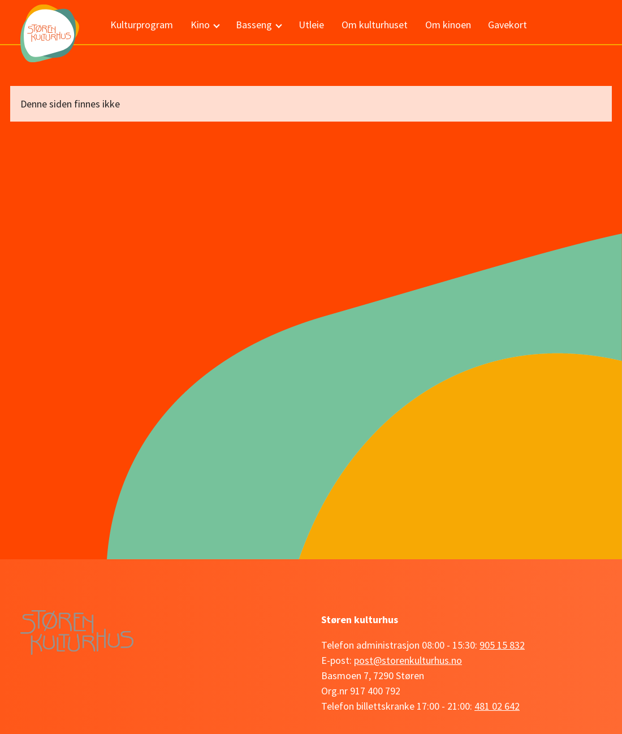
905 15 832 (502, 644)
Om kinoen (448, 24)
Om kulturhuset (375, 24)
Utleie (311, 24)
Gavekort (507, 24)
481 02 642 (497, 706)
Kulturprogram (141, 24)
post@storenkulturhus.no (408, 660)
